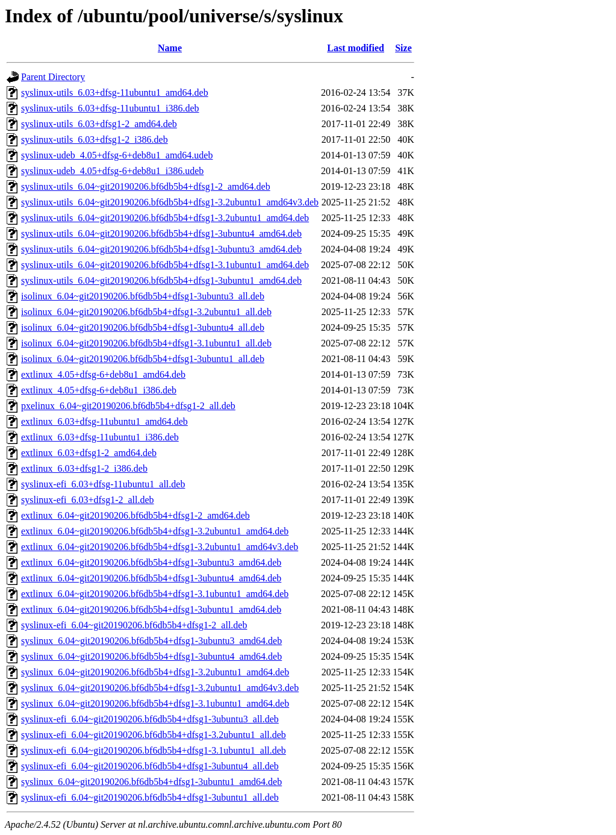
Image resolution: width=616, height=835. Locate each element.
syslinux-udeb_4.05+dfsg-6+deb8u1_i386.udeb (112, 171)
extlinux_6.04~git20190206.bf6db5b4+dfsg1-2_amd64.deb (135, 515)
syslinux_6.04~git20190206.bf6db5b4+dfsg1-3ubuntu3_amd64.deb (151, 641)
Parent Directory (53, 77)
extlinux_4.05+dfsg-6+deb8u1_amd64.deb (103, 374)
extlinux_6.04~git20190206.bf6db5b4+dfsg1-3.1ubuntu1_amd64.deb (154, 594)
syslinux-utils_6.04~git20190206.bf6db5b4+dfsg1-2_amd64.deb (145, 186)
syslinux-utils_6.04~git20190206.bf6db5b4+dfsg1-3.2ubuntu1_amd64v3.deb (170, 202)
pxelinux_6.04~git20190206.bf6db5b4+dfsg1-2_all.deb (128, 406)
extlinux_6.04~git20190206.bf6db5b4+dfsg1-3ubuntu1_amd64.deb (151, 609)
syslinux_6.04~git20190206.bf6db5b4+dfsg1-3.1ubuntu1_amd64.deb (155, 703)
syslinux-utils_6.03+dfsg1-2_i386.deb (94, 139)
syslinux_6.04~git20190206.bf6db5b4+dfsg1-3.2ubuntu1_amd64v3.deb (160, 688)
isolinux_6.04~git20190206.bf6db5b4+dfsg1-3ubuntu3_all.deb (142, 296)
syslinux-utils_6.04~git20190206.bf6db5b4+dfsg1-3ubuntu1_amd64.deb (161, 280)
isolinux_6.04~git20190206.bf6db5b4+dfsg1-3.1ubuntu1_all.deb (146, 343)
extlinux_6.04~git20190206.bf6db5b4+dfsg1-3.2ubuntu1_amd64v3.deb (159, 547)
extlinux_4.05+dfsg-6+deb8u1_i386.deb (98, 390)
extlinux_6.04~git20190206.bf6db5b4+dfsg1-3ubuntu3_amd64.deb (151, 562)
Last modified (355, 48)
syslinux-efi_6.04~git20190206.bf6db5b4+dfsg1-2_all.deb (134, 625)
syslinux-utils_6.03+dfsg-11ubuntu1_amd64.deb (114, 92)
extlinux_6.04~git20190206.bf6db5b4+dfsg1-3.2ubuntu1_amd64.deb (154, 531)
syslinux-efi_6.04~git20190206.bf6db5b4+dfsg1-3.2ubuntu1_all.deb (153, 735)
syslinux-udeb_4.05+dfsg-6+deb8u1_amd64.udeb (117, 155)
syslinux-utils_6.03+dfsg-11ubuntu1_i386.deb (110, 108)
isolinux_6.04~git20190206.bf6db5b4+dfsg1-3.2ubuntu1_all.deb (146, 312)
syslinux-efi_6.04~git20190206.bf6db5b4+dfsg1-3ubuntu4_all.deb (150, 766)
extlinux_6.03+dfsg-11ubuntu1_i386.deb (100, 437)
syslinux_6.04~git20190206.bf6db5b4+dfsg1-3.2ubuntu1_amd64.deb (155, 672)
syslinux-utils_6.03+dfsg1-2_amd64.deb (99, 124)
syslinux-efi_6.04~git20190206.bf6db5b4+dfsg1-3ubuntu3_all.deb (150, 719)
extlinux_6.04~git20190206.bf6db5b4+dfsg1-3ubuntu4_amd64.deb (151, 578)
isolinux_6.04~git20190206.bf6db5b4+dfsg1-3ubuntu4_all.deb (142, 327)
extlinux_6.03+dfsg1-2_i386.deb (84, 468)
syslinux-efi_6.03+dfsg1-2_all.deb (87, 500)
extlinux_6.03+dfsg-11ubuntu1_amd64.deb (104, 421)
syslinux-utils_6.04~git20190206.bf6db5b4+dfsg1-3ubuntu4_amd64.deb (161, 233)
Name (170, 48)
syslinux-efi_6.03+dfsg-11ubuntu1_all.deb (103, 484)
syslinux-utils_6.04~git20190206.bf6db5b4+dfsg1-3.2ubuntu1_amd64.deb (165, 218)
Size (403, 48)
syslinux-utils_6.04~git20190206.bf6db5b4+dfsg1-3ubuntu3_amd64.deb (161, 249)
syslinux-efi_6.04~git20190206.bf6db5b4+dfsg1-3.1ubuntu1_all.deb (153, 750)
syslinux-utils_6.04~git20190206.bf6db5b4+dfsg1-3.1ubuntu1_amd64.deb (165, 265)
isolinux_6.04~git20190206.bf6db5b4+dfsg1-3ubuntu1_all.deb (142, 359)
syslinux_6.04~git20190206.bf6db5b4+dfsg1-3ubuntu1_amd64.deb (151, 782)
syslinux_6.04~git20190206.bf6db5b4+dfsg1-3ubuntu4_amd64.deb (151, 656)
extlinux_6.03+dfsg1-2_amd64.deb (89, 453)
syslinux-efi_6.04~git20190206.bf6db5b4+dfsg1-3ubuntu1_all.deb (150, 797)
